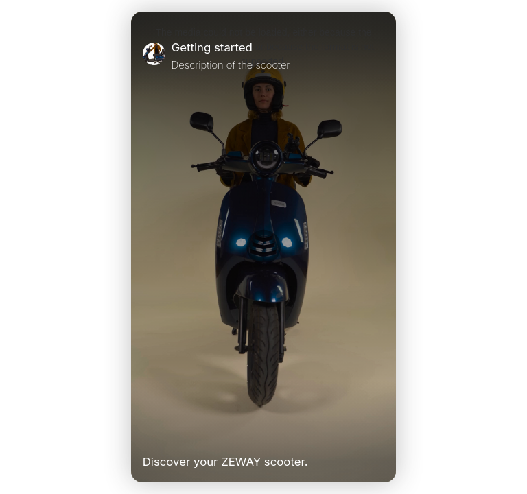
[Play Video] (148, 433)
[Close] (379, 55)
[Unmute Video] (379, 433)
